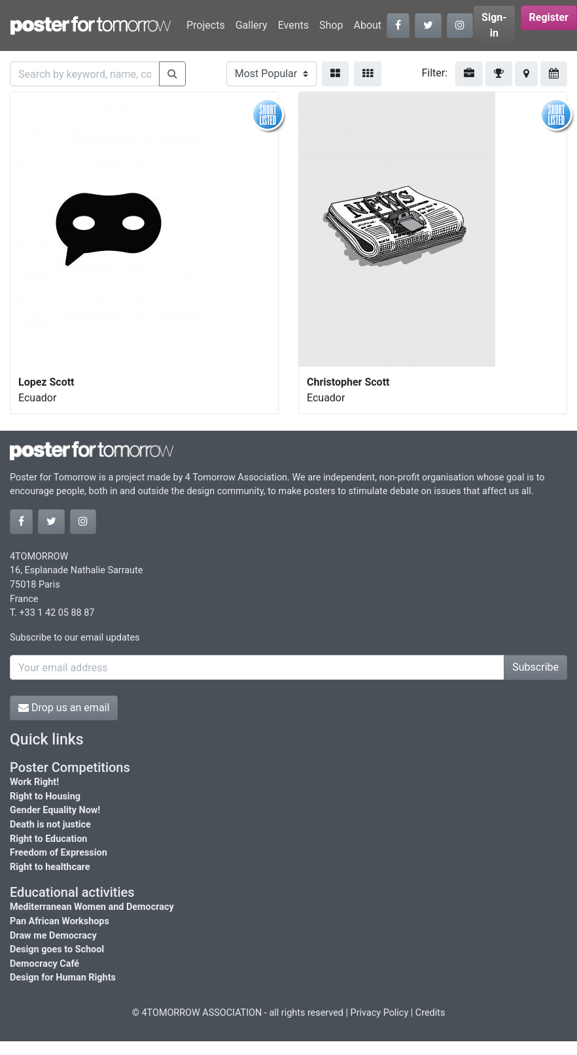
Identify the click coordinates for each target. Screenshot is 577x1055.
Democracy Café (44, 963)
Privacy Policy (380, 1012)
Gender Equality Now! (55, 810)
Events (293, 25)
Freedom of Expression (58, 852)
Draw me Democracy (53, 935)
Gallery (252, 25)
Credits (430, 1012)
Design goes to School (57, 949)
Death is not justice (50, 824)
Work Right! (34, 782)
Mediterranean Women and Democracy (92, 907)
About (367, 25)
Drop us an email (63, 707)
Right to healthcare (50, 867)
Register (548, 17)
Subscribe (535, 667)
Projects (205, 25)
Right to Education (48, 839)
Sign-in (494, 25)
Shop (331, 25)
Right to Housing (45, 796)
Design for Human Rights (63, 977)
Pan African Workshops (59, 921)
